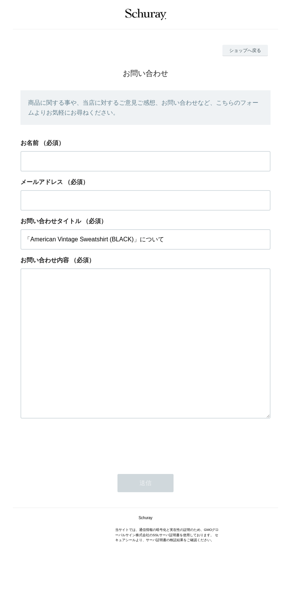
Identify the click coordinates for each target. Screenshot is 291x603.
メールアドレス (41, 182)
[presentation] (78, 474)
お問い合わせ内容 (44, 260)
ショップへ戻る (245, 50)
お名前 (29, 143)
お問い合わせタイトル (50, 221)
